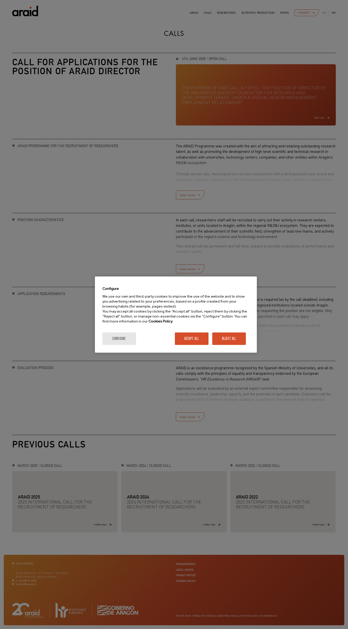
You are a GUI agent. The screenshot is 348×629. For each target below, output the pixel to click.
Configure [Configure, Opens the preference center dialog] (119, 338)
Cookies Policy (160, 321)
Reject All (229, 338)
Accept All (191, 338)
